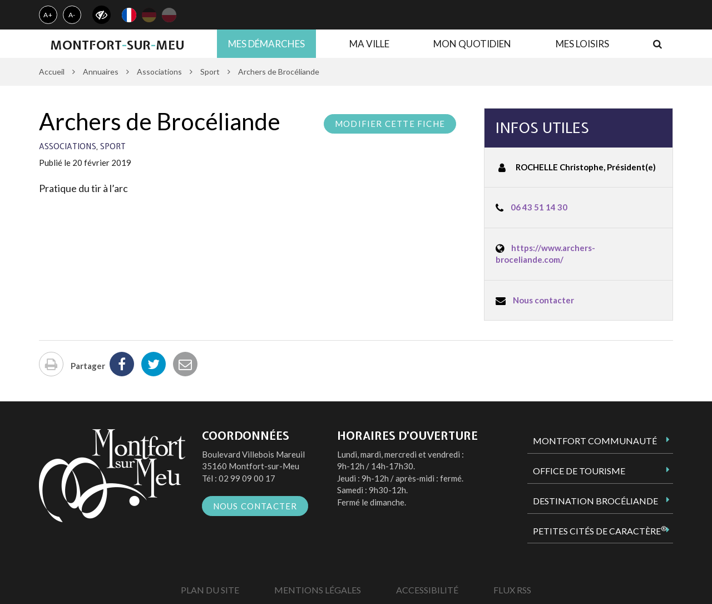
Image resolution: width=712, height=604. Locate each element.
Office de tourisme (579, 470)
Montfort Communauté (595, 440)
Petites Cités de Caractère (599, 530)
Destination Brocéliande (595, 500)
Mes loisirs (582, 44)
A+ (48, 15)
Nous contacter (543, 300)
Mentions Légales (317, 590)
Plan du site (210, 590)
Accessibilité (427, 590)
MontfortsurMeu (117, 45)
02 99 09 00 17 (247, 478)
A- (72, 15)
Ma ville (369, 44)
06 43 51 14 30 (539, 207)
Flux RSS (512, 590)
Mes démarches (266, 44)
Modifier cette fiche (390, 124)
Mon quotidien (472, 44)
